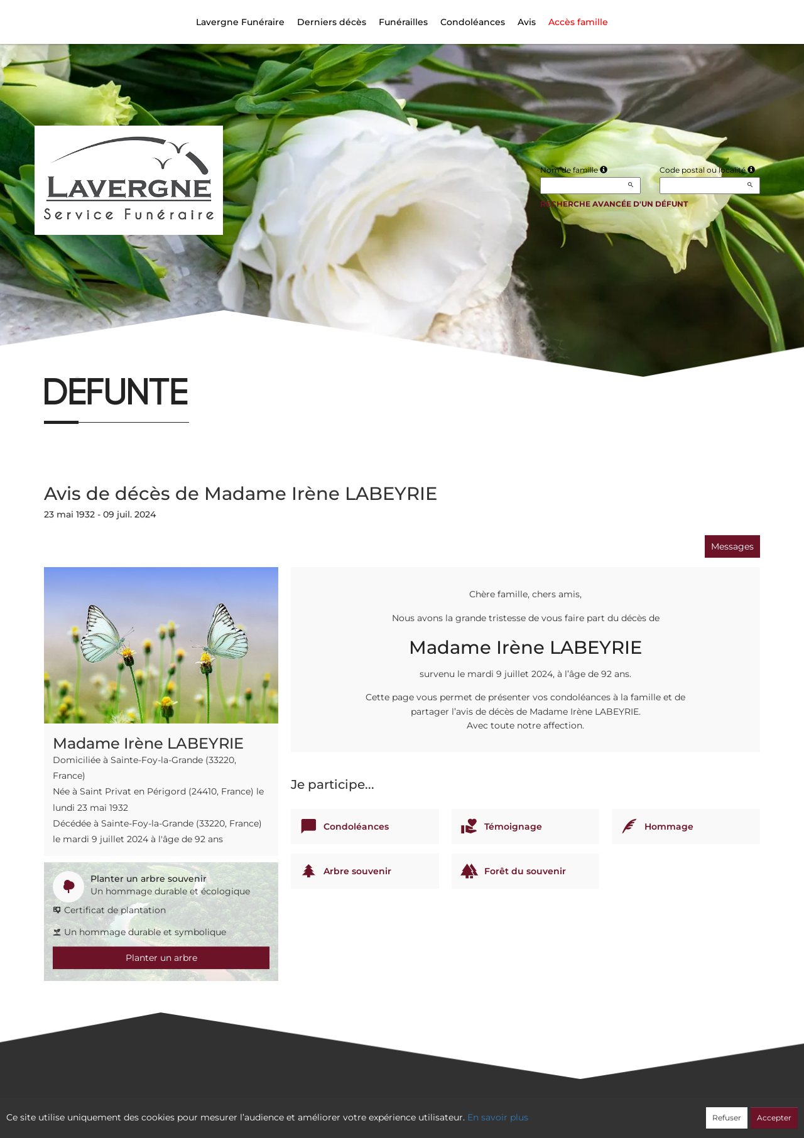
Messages (732, 546)
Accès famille (578, 22)
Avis (527, 22)
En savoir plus (497, 1117)
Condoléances (472, 22)
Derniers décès (331, 22)
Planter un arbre (161, 957)
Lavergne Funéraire (240, 22)
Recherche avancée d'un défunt (614, 204)
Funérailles (403, 22)
